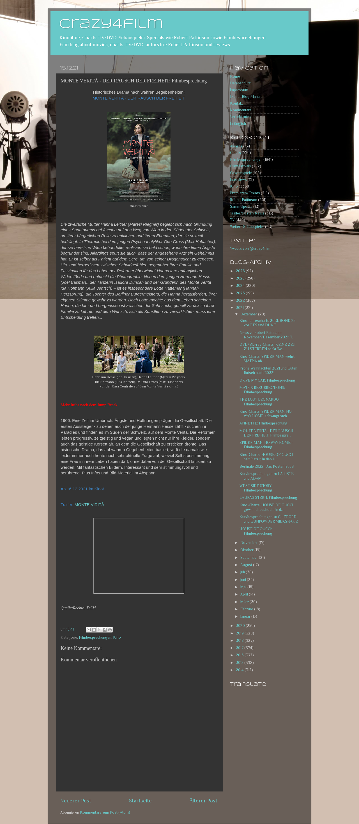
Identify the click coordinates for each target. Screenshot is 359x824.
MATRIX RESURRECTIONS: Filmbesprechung (262, 390)
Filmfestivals (240, 166)
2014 (240, 670)
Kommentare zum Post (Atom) (105, 812)
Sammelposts (241, 206)
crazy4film (111, 24)
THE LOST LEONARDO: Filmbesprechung (260, 401)
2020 (241, 626)
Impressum (239, 90)
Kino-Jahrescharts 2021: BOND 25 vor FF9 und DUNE (268, 322)
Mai (243, 587)
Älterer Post (203, 801)
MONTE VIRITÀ (89, 504)
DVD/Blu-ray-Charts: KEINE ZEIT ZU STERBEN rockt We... (268, 346)
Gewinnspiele (241, 173)
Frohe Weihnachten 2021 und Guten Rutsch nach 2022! (268, 370)
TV (232, 220)
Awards (236, 146)
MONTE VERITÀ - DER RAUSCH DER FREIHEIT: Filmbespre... (266, 433)
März (245, 602)
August (246, 565)
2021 (240, 308)
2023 (241, 293)
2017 (240, 648)
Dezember (249, 314)
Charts (235, 153)
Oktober (247, 550)
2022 (241, 300)
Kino (117, 637)
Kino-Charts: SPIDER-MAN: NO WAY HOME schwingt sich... (266, 413)
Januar (245, 616)
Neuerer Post (75, 801)
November (249, 543)
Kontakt (236, 103)
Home (235, 76)
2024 (241, 285)
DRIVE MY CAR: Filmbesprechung (267, 380)
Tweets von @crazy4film (250, 248)
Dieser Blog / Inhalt (246, 96)
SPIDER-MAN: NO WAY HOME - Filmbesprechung (266, 444)
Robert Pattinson (243, 200)
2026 (241, 271)
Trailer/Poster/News (247, 213)
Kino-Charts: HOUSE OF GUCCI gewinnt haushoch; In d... (266, 507)
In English (238, 123)
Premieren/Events (245, 193)
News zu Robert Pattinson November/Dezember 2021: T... (267, 335)
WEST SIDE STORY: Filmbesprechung (256, 488)
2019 (240, 633)
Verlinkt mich (240, 117)
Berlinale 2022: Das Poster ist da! (267, 466)
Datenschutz (240, 83)
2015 (240, 663)
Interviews (238, 179)
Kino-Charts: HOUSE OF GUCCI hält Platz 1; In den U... (266, 457)
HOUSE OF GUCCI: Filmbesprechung (256, 531)
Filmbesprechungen (95, 637)
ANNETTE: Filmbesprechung (263, 423)
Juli (243, 572)
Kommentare (241, 110)
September (249, 557)
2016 (240, 655)
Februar (247, 609)
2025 (240, 278)
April (244, 594)
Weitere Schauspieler (247, 227)
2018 (240, 640)
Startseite (140, 801)
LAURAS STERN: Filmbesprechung (268, 497)
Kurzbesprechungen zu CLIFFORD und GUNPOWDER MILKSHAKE (269, 519)
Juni (243, 580)
